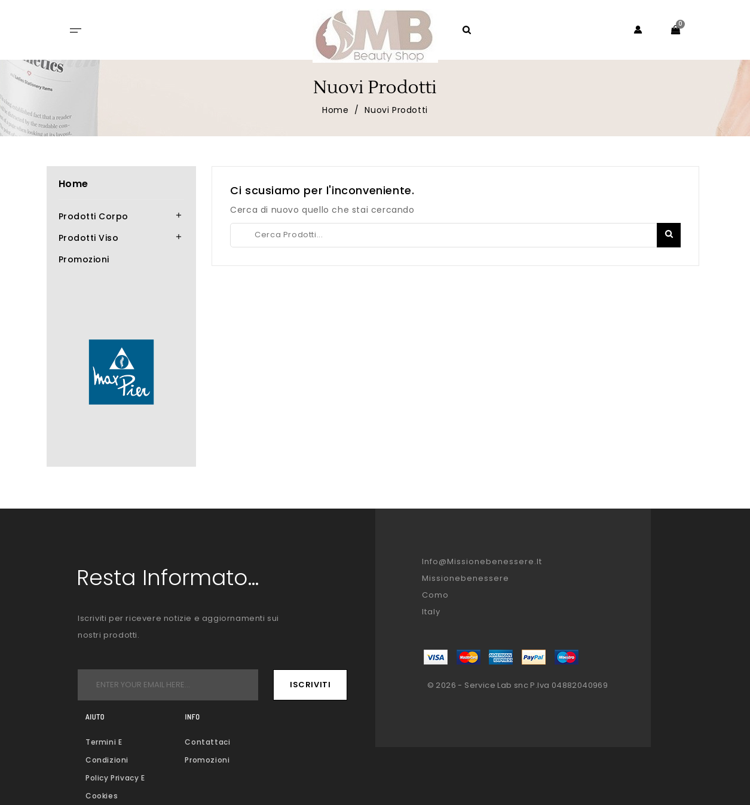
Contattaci (207, 742)
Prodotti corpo (93, 216)
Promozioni (84, 259)
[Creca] (455, 235)
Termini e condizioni (106, 751)
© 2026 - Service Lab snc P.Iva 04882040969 (517, 685)
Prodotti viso (89, 238)
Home (73, 184)
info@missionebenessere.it (482, 561)
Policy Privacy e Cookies (115, 787)
